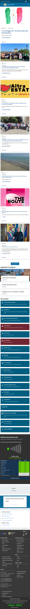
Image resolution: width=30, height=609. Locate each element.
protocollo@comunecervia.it (7, 580)
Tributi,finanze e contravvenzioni (7, 560)
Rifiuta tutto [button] (19, 605)
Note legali (4, 594)
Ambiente (3, 562)
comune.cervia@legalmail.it (6, 578)
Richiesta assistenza (20, 576)
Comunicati (19, 558)
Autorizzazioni (4, 565)
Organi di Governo (5, 540)
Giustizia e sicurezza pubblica (7, 558)
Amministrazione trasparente (7, 591)
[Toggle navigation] (1, 4)
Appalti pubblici (19, 547)
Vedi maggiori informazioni (15, 478)
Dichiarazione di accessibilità (7, 596)
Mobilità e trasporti (20, 551)
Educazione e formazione (6, 556)
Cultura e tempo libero (20, 541)
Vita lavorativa (19, 543)
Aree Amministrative (5, 541)
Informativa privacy (5, 593)
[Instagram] (24, 535)
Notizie (4, 28)
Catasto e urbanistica (20, 548)
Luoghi (18, 564)
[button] (15, 607)
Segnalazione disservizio (21, 573)
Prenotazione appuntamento (21, 571)
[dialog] (15, 603)
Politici (3, 547)
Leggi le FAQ (19, 575)
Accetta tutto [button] (11, 605)
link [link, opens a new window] (24, 603)
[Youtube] (26, 534)
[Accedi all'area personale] (26, 1)
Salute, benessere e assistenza (7, 563)
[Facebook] (24, 534)
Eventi (18, 566)
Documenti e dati (5, 550)
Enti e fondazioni (5, 545)
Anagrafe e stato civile (20, 540)
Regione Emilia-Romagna (5, 1)
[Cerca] (28, 4)
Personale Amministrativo (6, 548)
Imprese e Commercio (20, 545)
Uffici (3, 543)
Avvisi (18, 560)
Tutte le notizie (15, 263)
